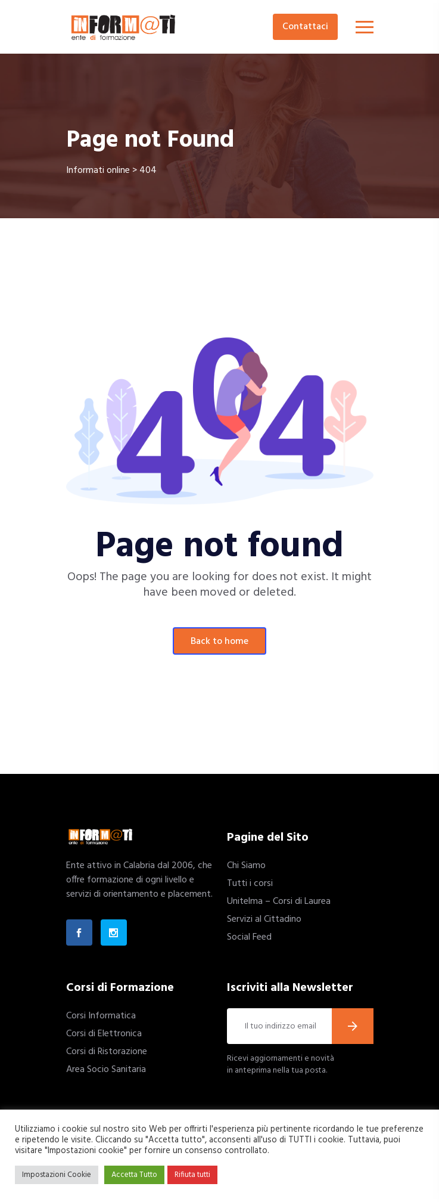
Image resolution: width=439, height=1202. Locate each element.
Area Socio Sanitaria (106, 1069)
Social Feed (249, 937)
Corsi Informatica (101, 1016)
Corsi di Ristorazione (106, 1052)
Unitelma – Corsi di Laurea (279, 901)
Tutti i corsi (250, 883)
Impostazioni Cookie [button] (56, 1175)
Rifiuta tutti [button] (192, 1175)
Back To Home (219, 641)
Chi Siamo (246, 865)
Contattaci (305, 27)
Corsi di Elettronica (104, 1034)
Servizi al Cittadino (264, 919)
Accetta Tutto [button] (134, 1175)
